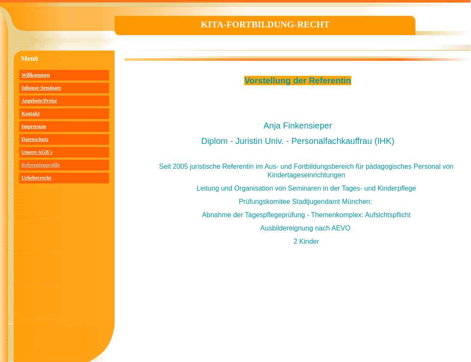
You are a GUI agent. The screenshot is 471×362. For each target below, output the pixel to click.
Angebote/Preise (39, 101)
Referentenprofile (40, 165)
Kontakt (30, 114)
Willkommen (35, 75)
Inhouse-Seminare (41, 88)
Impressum (33, 126)
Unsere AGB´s (37, 152)
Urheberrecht (36, 178)
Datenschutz (34, 139)
